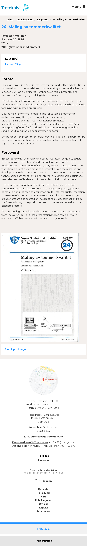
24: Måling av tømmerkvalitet (69, 19)
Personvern (43, 511)
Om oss (43, 504)
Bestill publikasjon (16, 349)
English (43, 507)
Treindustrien (43, 540)
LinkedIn (43, 460)
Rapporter (42, 19)
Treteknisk (43, 529)
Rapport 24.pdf (14, 64)
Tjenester (44, 489)
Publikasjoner (25, 19)
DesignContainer (48, 470)
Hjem (10, 19)
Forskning (43, 493)
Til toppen (45, 481)
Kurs (43, 496)
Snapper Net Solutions (51, 473)
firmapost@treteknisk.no (47, 436)
